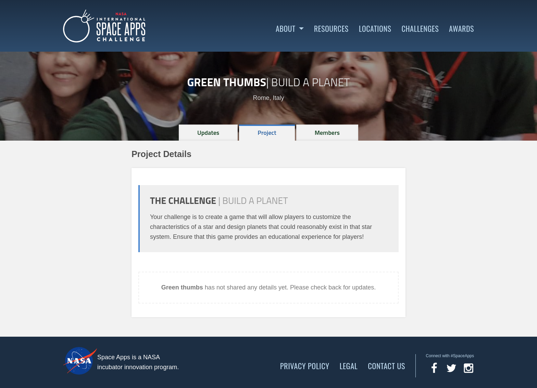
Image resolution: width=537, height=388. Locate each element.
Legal (349, 366)
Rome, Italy (268, 97)
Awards (461, 29)
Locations (375, 29)
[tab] (208, 133)
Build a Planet (310, 82)
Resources (331, 29)
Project (267, 132)
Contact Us (386, 366)
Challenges (420, 29)
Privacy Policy (304, 366)
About (286, 29)
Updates (208, 132)
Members (327, 132)
